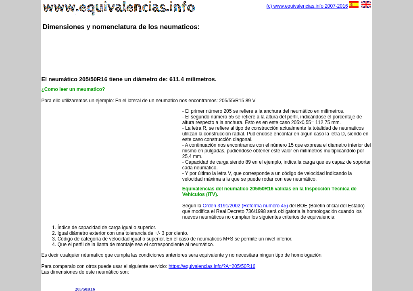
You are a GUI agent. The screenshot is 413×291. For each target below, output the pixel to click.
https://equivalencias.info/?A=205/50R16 (212, 266)
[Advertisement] (206, 52)
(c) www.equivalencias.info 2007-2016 (307, 6)
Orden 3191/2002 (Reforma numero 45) (245, 206)
